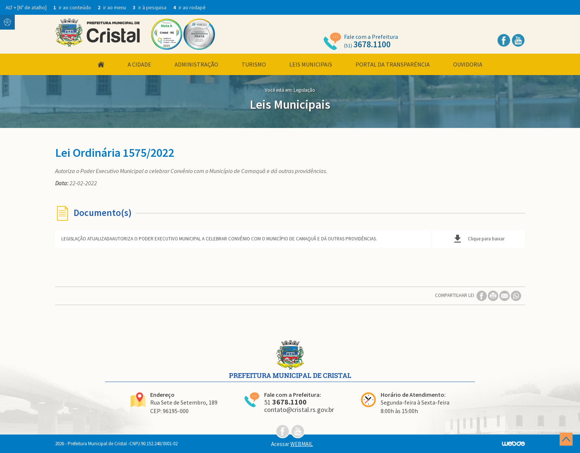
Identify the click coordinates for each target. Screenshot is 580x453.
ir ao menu (112, 7)
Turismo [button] (254, 64)
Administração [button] (196, 64)
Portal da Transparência (392, 64)
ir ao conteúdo (72, 7)
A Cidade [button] (139, 64)
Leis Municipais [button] (310, 64)
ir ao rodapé (189, 7)
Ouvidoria (467, 64)
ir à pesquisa (150, 7)
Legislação (304, 90)
